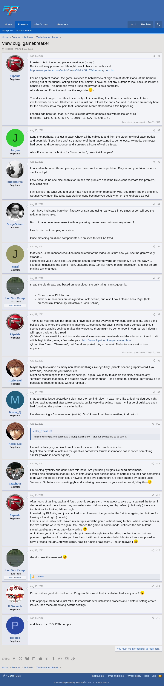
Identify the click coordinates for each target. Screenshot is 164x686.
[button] (51, 24)
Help (146, 675)
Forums (23, 24)
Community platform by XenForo (82, 683)
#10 (158, 424)
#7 (159, 314)
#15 (158, 618)
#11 (158, 463)
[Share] (153, 56)
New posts (7, 30)
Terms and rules (115, 675)
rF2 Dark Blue (12, 675)
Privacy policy (133, 675)
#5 (159, 246)
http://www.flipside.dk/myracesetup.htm (106, 340)
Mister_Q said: (40, 431)
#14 (158, 586)
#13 (158, 550)
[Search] (158, 24)
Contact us (98, 675)
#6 (159, 278)
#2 (159, 130)
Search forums (24, 30)
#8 (159, 360)
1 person (39, 576)
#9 (159, 392)
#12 (158, 495)
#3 (159, 162)
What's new (41, 24)
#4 (159, 204)
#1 (159, 56)
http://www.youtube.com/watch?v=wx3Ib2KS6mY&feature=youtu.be (72, 70)
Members (62, 24)
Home (8, 24)
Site (154, 675)
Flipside (9, 48)
